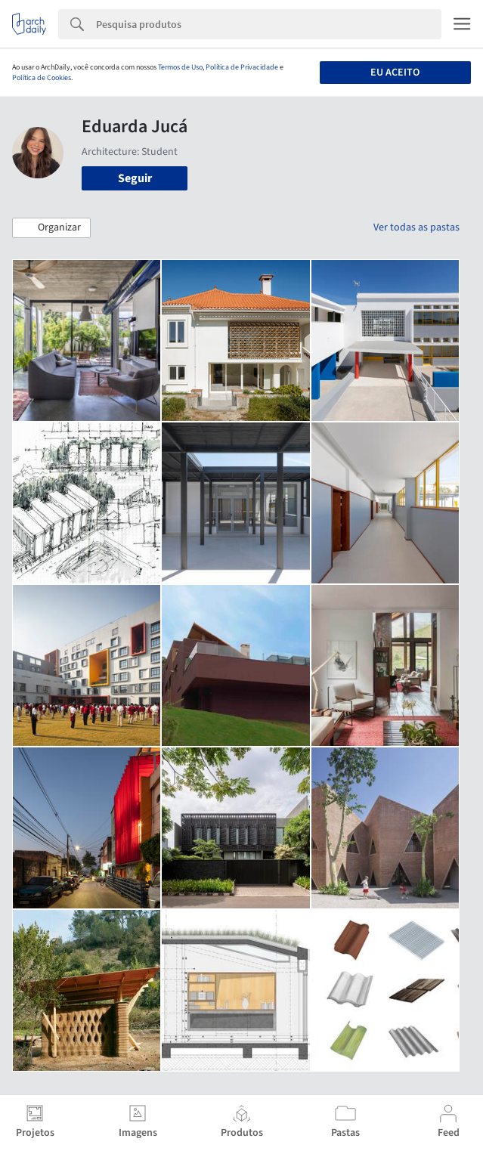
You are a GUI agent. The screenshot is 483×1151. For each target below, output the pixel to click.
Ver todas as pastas (416, 227)
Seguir (135, 178)
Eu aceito (395, 72)
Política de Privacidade (242, 67)
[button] (51, 228)
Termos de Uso (180, 67)
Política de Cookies (41, 78)
